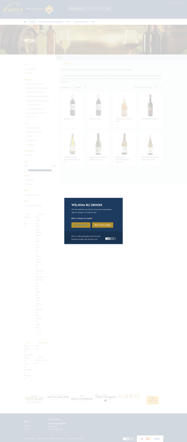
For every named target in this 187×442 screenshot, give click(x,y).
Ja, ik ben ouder (81, 225)
